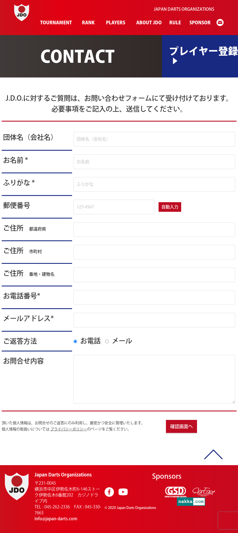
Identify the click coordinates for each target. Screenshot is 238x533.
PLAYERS (115, 22)
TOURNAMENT (55, 22)
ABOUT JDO (148, 22)
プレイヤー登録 (203, 51)
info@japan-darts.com (55, 519)
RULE (174, 22)
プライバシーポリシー (68, 429)
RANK (88, 22)
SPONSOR (199, 22)
